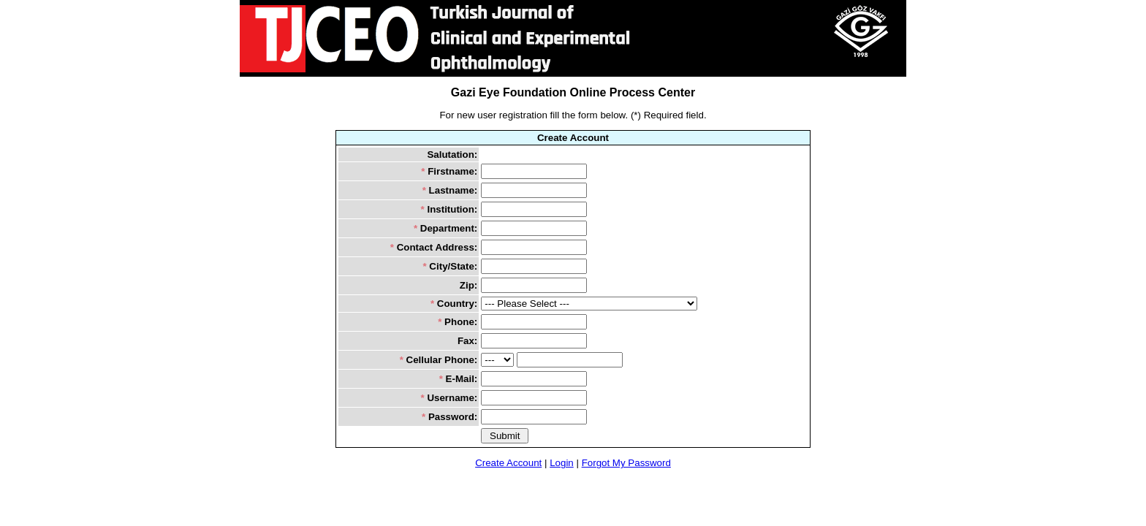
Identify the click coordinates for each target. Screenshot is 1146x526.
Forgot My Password (626, 462)
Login (562, 462)
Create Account (508, 462)
